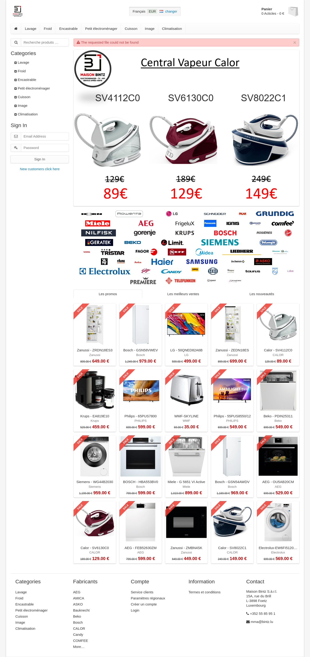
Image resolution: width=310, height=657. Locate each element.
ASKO (78, 604)
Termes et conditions (205, 592)
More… (78, 647)
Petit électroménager (101, 29)
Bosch (78, 622)
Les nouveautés (261, 294)
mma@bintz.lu (259, 622)
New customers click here (40, 169)
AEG (77, 592)
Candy (78, 634)
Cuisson (131, 29)
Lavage (30, 29)
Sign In (39, 159)
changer (171, 11)
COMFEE (80, 641)
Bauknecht (81, 610)
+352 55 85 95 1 (260, 614)
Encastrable (68, 29)
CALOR (79, 628)
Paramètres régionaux (148, 598)
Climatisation (172, 29)
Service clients (142, 592)
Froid (48, 29)
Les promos (108, 294)
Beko (77, 616)
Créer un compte (144, 604)
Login (135, 610)
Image (150, 29)
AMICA (78, 598)
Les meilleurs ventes (183, 294)
